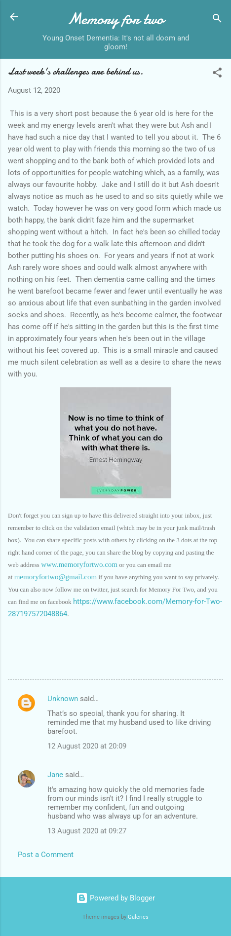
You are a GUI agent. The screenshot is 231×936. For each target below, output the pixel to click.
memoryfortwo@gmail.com (55, 577)
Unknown (62, 698)
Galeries (138, 917)
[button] (217, 74)
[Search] (217, 20)
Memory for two (115, 19)
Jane (55, 774)
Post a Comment (46, 854)
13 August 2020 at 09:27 (86, 830)
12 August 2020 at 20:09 (86, 746)
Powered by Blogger (115, 898)
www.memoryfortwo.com (79, 564)
